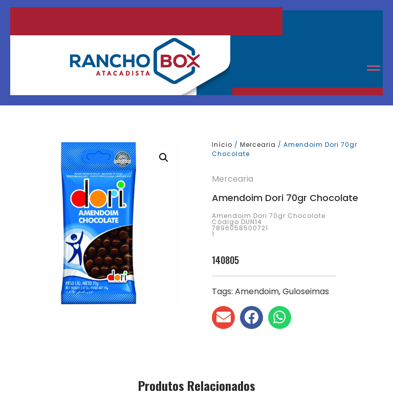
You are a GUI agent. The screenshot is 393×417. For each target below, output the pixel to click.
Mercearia (258, 144)
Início (222, 144)
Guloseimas (305, 291)
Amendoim (257, 291)
